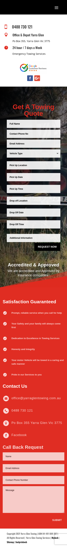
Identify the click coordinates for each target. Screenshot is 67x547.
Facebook (20, 435)
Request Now (47, 246)
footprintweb (21, 542)
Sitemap (10, 542)
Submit (56, 517)
